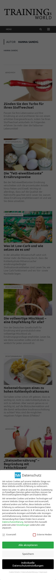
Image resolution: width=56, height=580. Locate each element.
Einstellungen (23, 525)
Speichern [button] (28, 553)
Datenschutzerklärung (12, 522)
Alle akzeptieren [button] (28, 544)
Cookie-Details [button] (14, 572)
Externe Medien (42, 534)
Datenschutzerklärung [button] (29, 572)
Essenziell (9, 534)
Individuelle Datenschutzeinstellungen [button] (28, 564)
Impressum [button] (43, 572)
